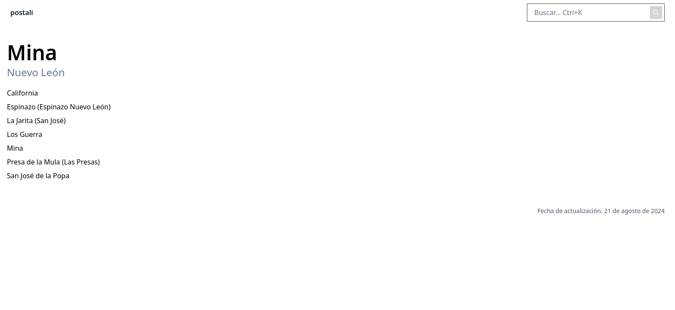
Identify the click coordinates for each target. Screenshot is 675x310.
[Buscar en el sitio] (596, 12)
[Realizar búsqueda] (656, 12)
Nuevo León (36, 72)
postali (21, 12)
